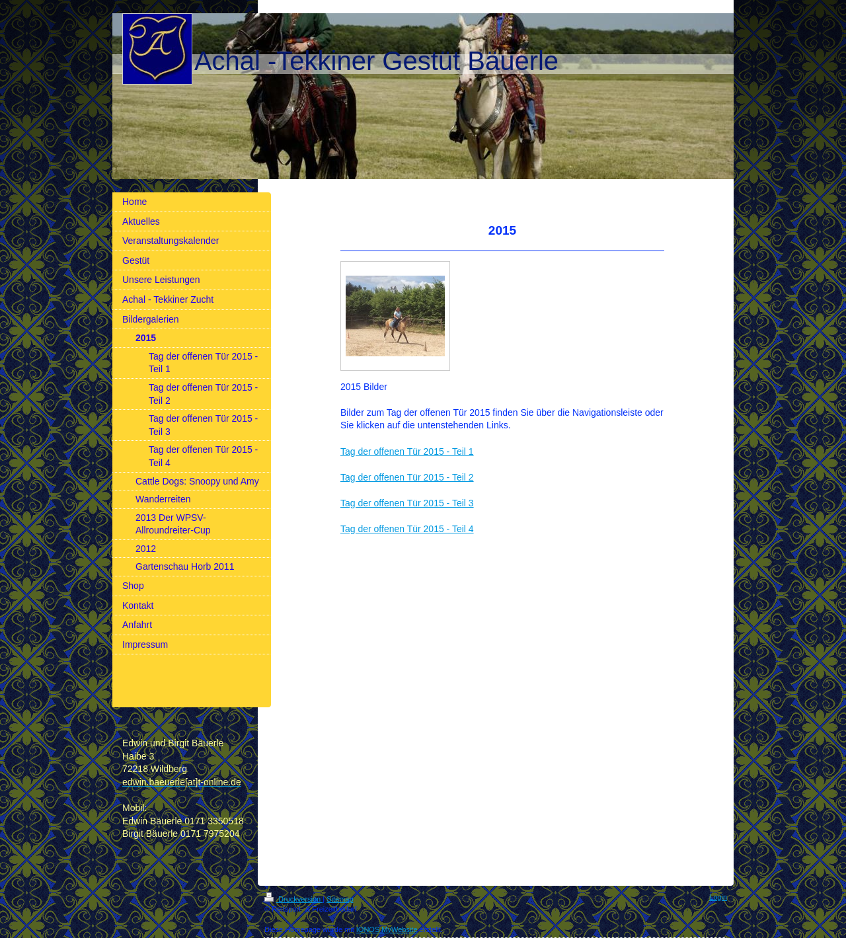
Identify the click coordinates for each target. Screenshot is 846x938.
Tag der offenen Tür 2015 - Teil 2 (407, 477)
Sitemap (340, 899)
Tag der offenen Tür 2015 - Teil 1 (407, 451)
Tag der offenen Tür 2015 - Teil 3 (407, 503)
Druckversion (293, 899)
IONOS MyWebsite (387, 929)
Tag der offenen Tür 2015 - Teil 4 (407, 529)
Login (718, 897)
